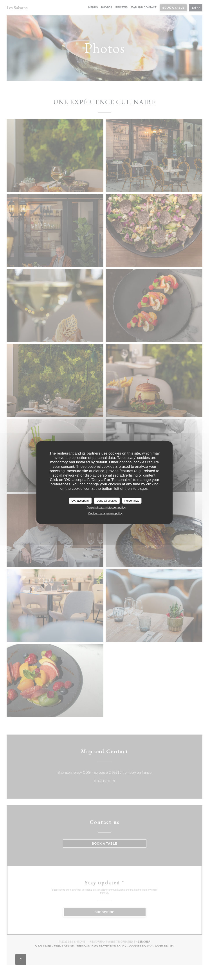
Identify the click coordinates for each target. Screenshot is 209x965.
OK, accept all (80, 500)
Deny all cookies (107, 500)
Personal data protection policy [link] (106, 507)
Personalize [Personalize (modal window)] (131, 500)
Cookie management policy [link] (105, 513)
